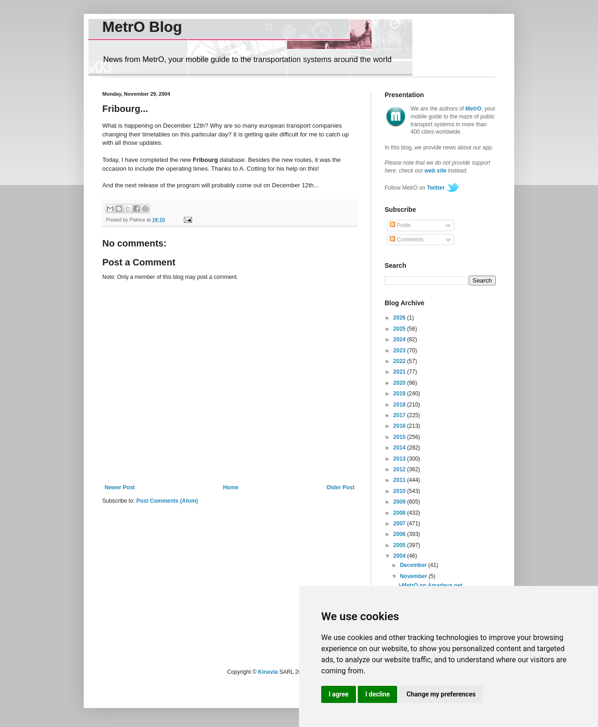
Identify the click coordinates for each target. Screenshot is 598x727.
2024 (400, 339)
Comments (407, 239)
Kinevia (268, 672)
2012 (400, 469)
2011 (400, 480)
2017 (400, 415)
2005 (400, 545)
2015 (400, 437)
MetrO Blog (142, 26)
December (414, 565)
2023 (400, 350)
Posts (400, 225)
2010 (400, 491)
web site (435, 170)
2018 (400, 404)
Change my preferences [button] (440, 694)
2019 (400, 393)
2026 (400, 317)
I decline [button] (377, 694)
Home (230, 487)
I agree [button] (339, 694)
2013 (400, 459)
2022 (400, 361)
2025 (400, 329)
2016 (400, 426)
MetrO (474, 108)
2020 (400, 383)
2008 (400, 513)
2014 (400, 447)
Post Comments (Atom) (167, 501)
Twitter (435, 188)
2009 (400, 502)
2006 (400, 534)
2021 (400, 372)
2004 (400, 556)
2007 (400, 523)
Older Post (340, 487)
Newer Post (120, 487)
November (414, 576)
